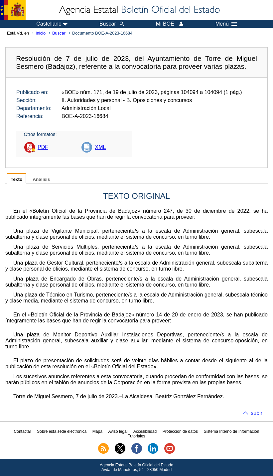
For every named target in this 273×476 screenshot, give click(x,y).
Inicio (41, 33)
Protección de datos (180, 431)
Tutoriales (136, 436)
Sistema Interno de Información (231, 431)
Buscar (59, 33)
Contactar (22, 431)
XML (100, 147)
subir (256, 413)
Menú (226, 24)
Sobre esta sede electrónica (61, 431)
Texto (16, 179)
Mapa (97, 431)
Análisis (41, 179)
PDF (43, 147)
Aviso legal (118, 431)
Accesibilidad (145, 431)
